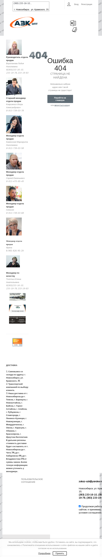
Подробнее (44, 553)
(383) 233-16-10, (22, 3)
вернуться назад (62, 105)
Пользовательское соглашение (32, 480)
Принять (60, 553)
